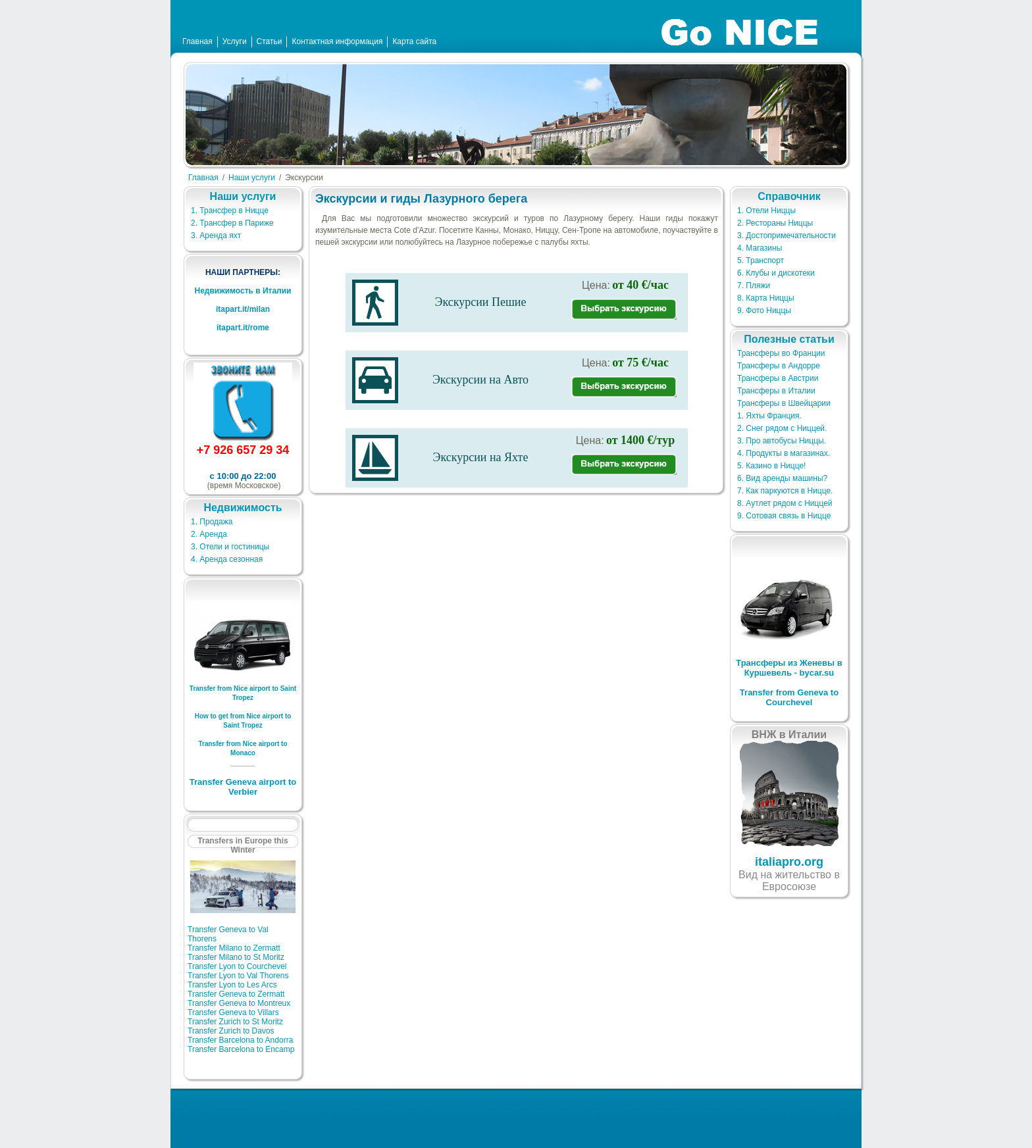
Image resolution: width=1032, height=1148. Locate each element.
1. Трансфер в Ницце (230, 210)
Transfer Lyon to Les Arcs (232, 984)
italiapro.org (789, 861)
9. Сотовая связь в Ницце (784, 515)
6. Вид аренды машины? (782, 478)
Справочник (789, 196)
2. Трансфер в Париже (232, 223)
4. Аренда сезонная (227, 559)
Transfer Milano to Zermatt (234, 948)
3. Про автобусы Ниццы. (781, 440)
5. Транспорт (760, 260)
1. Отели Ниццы (766, 210)
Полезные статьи (789, 339)
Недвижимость (242, 507)
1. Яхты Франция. (769, 415)
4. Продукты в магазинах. (783, 453)
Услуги (234, 41)
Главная (197, 41)
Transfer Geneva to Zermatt (236, 994)
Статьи (269, 41)
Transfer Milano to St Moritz (236, 957)
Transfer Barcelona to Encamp (241, 1049)
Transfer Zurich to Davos (231, 1031)
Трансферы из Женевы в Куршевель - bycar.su (789, 668)
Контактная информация (337, 41)
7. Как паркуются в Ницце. (785, 490)
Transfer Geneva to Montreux (239, 1003)
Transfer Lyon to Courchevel (237, 966)
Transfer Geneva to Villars (233, 1012)
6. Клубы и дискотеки (776, 273)
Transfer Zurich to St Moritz (235, 1021)
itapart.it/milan (243, 309)
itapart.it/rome (243, 327)
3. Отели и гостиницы (230, 546)
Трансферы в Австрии (777, 378)
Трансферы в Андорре (778, 365)
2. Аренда (209, 534)
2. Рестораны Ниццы (775, 223)
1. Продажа (211, 521)
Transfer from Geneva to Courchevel (789, 697)
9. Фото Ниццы (764, 310)
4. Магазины (759, 248)
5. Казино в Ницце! (771, 465)
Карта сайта (414, 41)
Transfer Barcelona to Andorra (240, 1040)
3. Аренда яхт (216, 235)
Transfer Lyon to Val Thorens (238, 975)
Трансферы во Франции (781, 353)
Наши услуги (251, 177)
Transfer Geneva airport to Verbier (243, 787)
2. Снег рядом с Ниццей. (782, 428)
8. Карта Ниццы (765, 298)
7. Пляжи (753, 285)
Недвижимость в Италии (242, 290)
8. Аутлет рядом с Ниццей (785, 503)
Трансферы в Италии (776, 390)
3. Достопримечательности (786, 235)
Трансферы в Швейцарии (784, 403)
